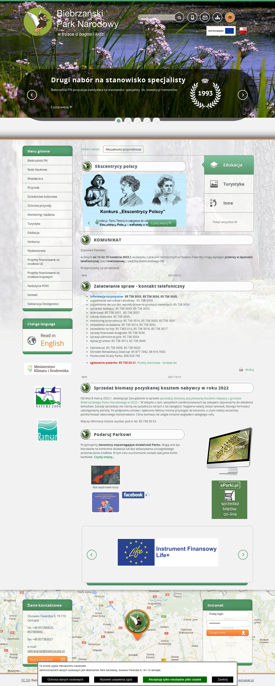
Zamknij (223, 679)
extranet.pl (246, 680)
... (113, 457)
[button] (118, 121)
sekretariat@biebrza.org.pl (46, 651)
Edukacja (233, 165)
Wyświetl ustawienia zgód (116, 679)
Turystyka (233, 184)
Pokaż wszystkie (225, 222)
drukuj (249, 370)
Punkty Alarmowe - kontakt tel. (157, 363)
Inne (228, 203)
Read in (52, 340)
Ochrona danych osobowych (65, 679)
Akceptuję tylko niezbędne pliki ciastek (175, 679)
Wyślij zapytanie (41, 660)
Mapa (137, 626)
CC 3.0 (25, 680)
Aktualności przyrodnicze (123, 149)
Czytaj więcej (63, 107)
